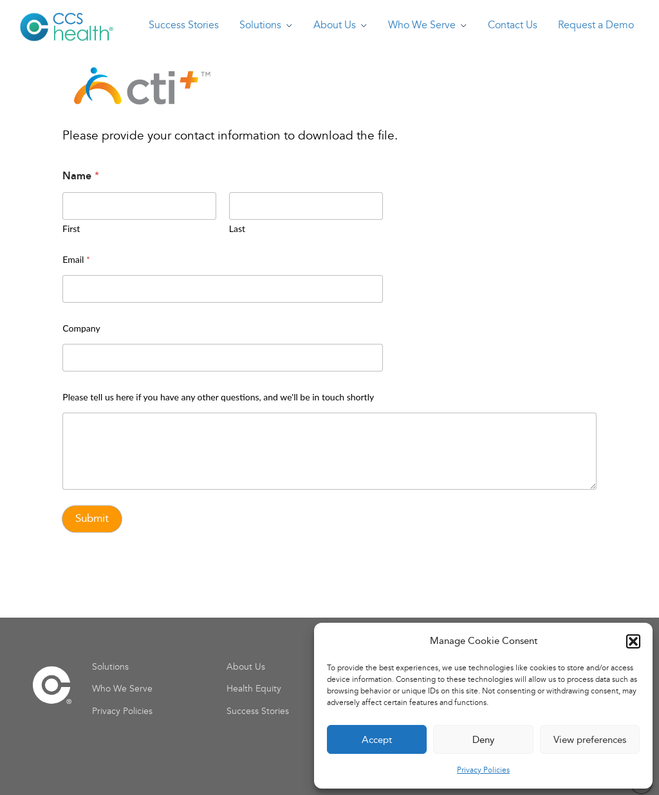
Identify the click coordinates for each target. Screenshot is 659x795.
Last (237, 228)
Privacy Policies (483, 770)
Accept (377, 740)
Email (76, 259)
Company (81, 328)
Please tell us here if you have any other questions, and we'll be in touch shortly (218, 396)
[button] (633, 641)
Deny (483, 740)
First (71, 228)
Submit (92, 518)
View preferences (589, 740)
